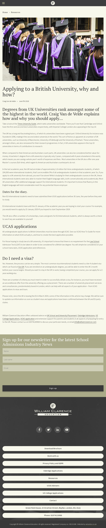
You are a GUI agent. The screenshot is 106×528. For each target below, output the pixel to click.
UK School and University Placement (62, 315)
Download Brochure (53, 448)
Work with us (53, 456)
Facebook (39, 430)
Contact (53, 500)
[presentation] (21, 378)
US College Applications (53, 493)
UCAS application (27, 318)
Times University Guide (27, 123)
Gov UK (21, 266)
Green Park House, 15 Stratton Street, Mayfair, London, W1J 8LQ (53, 508)
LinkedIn (57, 430)
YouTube (67, 430)
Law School (94, 241)
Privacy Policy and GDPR (53, 463)
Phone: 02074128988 (53, 515)
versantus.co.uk (91, 524)
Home (5, 12)
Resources (15, 12)
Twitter (48, 430)
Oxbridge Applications (53, 470)
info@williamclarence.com (85, 322)
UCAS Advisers (53, 485)
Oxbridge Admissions (86, 315)
